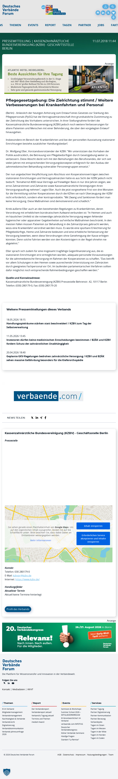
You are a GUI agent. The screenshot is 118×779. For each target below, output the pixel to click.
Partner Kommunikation (101, 715)
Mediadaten (18, 689)
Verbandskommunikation (13, 728)
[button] (7, 772)
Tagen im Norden (98, 735)
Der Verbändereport (40, 709)
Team (110, 754)
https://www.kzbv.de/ (27, 579)
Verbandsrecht (8, 722)
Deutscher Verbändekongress (69, 728)
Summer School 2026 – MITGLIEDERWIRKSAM (71, 713)
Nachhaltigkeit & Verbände (13, 718)
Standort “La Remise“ (70, 739)
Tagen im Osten (97, 725)
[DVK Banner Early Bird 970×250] (59, 624)
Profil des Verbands (18, 609)
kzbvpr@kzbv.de (22, 575)
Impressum (80, 754)
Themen (15, 25)
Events (33, 25)
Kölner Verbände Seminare (72, 733)
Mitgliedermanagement (12, 712)
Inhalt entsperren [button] (93, 525)
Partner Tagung (97, 709)
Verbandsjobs (96, 722)
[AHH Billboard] (59, 67)
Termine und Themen (41, 718)
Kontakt (6, 689)
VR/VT (30, 689)
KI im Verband (8, 709)
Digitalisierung (8, 725)
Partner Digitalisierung (100, 712)
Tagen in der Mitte (98, 731)
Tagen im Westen (98, 728)
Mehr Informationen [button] (40, 540)
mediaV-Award (38, 722)
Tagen (67, 25)
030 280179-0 (22, 571)
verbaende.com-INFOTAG (72, 724)
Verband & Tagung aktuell (43, 715)
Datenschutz (68, 754)
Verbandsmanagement (12, 715)
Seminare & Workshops (71, 709)
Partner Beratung (98, 718)
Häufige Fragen (67, 736)
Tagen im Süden (97, 738)
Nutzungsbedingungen (97, 754)
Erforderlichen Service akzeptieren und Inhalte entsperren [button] (93, 538)
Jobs (101, 25)
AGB (59, 754)
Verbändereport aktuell (41, 712)
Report (50, 25)
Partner (84, 25)
